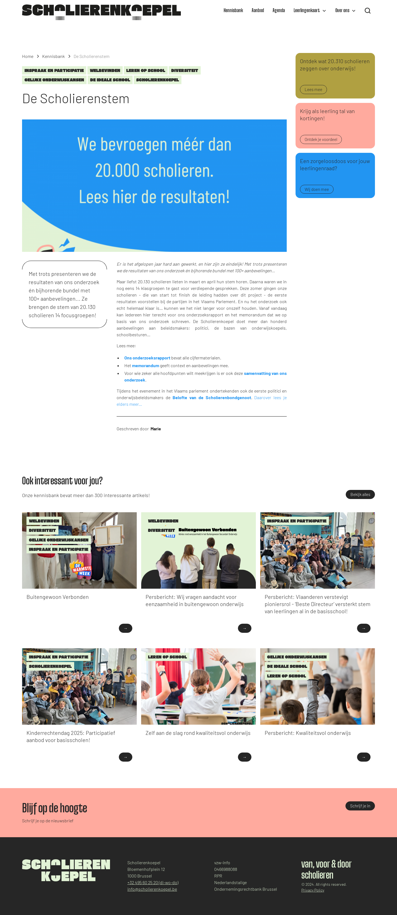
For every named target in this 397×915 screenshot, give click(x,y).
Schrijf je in (360, 805)
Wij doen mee (317, 189)
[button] (310, 10)
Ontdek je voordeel (321, 139)
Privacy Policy (312, 890)
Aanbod (258, 11)
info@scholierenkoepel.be (152, 889)
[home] (101, 12)
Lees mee (313, 89)
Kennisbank (233, 11)
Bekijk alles (360, 494)
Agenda (279, 11)
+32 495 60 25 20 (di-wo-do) (152, 882)
